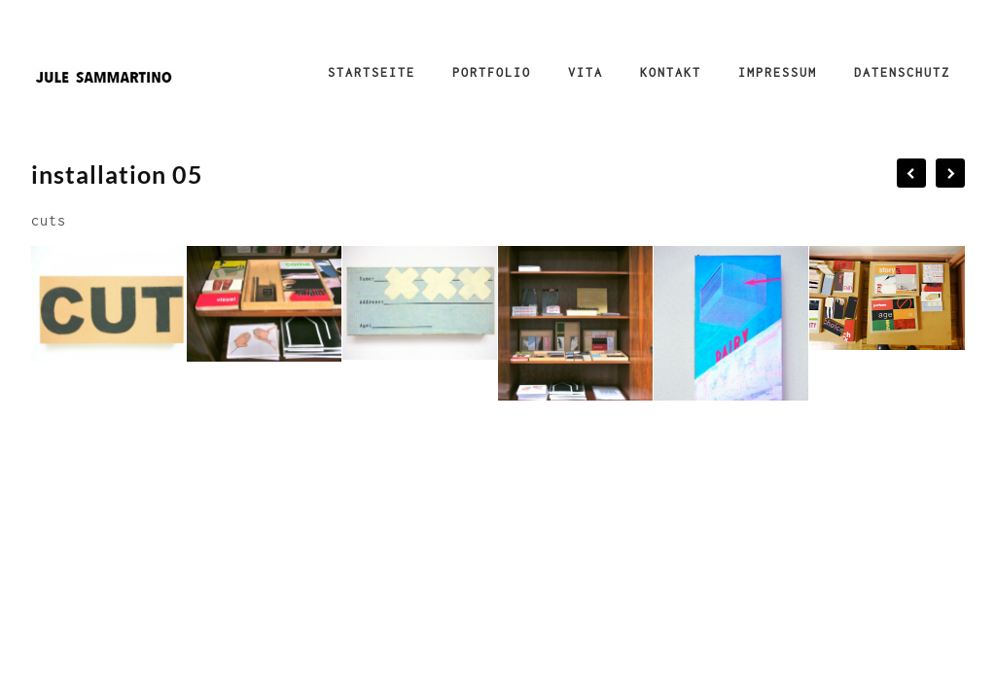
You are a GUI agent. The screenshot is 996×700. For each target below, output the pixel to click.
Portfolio (491, 72)
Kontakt (670, 72)
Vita (585, 72)
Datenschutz (902, 72)
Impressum (777, 72)
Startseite (371, 72)
